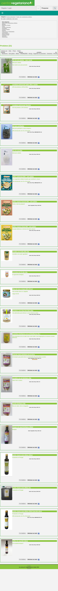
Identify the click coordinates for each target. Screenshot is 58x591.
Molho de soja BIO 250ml (20, 541)
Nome (18, 51)
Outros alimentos (5, 33)
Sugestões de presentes (39, 53)
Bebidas (4, 24)
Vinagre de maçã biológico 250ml (22, 427)
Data (10, 51)
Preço (14, 51)
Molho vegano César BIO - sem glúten (24, 226)
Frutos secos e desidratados (8, 31)
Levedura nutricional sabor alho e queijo (25, 84)
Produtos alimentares (10, 16)
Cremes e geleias (6, 29)
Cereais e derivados (6, 27)
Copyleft (29, 568)
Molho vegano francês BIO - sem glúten (24, 201)
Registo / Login (6, 8)
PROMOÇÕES (23, 53)
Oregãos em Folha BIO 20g (20, 251)
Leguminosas (5, 32)
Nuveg (30, 53)
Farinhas (4, 30)
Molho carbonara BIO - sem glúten (23, 176)
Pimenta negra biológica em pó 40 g (23, 354)
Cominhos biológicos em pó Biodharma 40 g (26, 334)
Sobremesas (5, 36)
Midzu (17, 53)
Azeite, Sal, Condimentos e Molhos (24, 16)
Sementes (4, 35)
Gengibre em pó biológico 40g (21, 378)
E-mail (29, 566)
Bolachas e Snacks (6, 25)
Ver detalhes (22, 77)
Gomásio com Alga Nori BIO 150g (22, 310)
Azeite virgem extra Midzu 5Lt (21, 487)
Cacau (3, 26)
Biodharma (5, 53)
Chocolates (4, 28)
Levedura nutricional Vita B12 (21, 105)
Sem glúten (12, 53)
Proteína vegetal (5, 34)
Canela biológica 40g (18, 403)
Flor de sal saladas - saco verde (22, 60)
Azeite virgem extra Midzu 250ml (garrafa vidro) (27, 511)
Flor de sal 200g (17, 150)
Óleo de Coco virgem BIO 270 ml (22, 289)
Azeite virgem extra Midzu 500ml (22, 455)
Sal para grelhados (18, 126)
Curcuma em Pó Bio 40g (19, 272)
